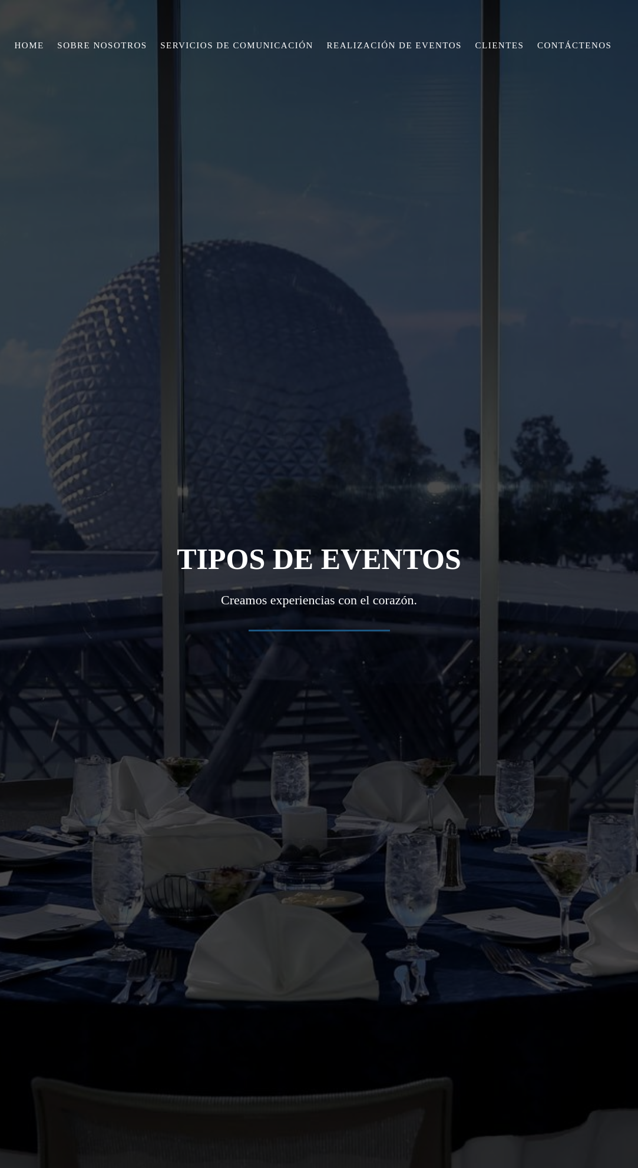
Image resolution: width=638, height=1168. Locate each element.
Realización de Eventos (394, 45)
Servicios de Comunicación (236, 45)
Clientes (499, 45)
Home (29, 45)
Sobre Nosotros (102, 45)
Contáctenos (574, 45)
